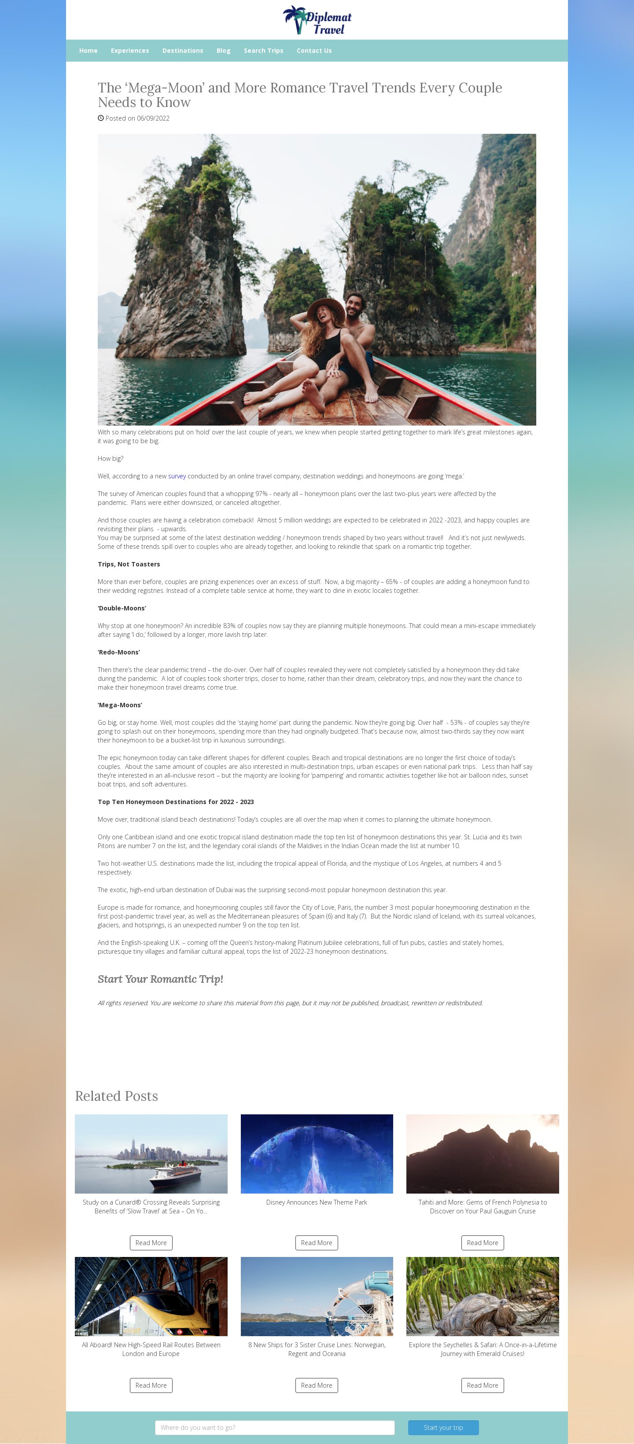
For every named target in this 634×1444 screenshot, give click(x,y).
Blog (224, 50)
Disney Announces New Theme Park (317, 1160)
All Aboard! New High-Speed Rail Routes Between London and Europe (151, 1307)
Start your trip (443, 1427)
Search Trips (264, 50)
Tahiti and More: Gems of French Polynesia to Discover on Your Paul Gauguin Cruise (482, 1164)
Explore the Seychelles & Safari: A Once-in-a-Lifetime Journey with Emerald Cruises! (482, 1307)
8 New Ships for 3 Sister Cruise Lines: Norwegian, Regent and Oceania (317, 1307)
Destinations (182, 50)
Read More (151, 1242)
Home (88, 50)
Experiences (130, 50)
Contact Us (314, 50)
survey (177, 476)
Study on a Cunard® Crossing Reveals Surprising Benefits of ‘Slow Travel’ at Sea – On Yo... (151, 1164)
